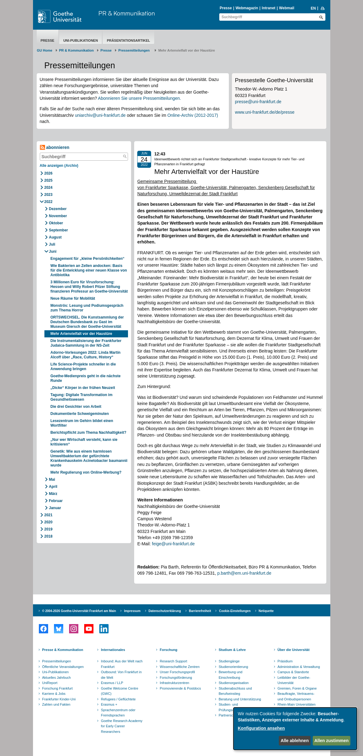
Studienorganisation (234, 683)
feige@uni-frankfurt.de (173, 543)
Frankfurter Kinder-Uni (59, 699)
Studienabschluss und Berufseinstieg (235, 691)
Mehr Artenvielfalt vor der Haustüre (81, 334)
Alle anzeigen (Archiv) (59, 165)
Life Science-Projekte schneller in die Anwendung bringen (83, 366)
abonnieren (54, 147)
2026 (48, 173)
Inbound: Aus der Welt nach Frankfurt (121, 664)
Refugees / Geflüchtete (118, 699)
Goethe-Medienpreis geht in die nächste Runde (86, 378)
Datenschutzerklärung (165, 611)
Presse (226, 8)
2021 (48, 515)
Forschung (168, 650)
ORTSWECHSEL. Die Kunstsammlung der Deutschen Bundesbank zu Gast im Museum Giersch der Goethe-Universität (87, 322)
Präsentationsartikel (128, 40)
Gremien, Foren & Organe (297, 688)
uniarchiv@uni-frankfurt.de (100, 115)
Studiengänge (229, 661)
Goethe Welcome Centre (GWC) (119, 691)
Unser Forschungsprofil (177, 672)
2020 (48, 522)
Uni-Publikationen (80, 40)
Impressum (132, 611)
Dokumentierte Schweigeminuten (81, 414)
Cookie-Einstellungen (234, 611)
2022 (48, 202)
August (55, 237)
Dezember (58, 209)
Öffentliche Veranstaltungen (63, 667)
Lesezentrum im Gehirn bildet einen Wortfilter (82, 423)
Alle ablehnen (295, 740)
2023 (48, 194)
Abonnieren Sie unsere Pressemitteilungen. (139, 98)
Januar (55, 508)
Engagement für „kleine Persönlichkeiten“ (88, 258)
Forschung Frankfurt (57, 688)
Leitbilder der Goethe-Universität (294, 680)
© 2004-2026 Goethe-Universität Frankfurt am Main (79, 611)
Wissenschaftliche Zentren (180, 667)
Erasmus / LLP (112, 683)
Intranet (268, 8)
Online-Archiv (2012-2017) (192, 115)
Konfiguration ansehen (261, 728)
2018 (48, 536)
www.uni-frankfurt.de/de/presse (265, 112)
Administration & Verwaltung (299, 667)
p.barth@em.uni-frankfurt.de (244, 573)
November (58, 216)
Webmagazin (247, 8)
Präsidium (285, 661)
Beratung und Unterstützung (240, 699)
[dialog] (295, 728)
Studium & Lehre (232, 650)
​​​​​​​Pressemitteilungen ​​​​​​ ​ (135, 50)
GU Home (44, 50)
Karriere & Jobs (54, 693)
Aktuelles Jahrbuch (56, 677)
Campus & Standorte (293, 672)
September (58, 230)
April (53, 486)
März (53, 494)
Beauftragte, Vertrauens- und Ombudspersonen (296, 696)
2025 (48, 180)
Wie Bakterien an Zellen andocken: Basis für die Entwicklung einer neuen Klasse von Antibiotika (89, 270)
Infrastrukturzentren (174, 683)
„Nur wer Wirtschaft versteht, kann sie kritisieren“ (84, 441)
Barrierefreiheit (200, 611)
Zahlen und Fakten (56, 704)
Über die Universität (294, 650)
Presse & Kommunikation (62, 650)
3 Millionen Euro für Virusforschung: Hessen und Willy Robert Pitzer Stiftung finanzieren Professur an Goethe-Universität (89, 287)
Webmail (286, 8)
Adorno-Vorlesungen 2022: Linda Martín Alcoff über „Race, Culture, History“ (86, 354)
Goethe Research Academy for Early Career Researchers (121, 726)
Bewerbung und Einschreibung (230, 674)
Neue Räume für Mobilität (73, 298)
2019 (48, 529)
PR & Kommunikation (126, 13)
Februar (56, 501)
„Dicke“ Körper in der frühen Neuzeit (83, 388)
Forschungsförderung (176, 677)
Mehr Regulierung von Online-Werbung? (86, 472)
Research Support (173, 661)
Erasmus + (109, 704)
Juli (52, 244)
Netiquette (266, 611)
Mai (52, 479)
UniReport (50, 683)
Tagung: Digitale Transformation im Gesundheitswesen (82, 397)
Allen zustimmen (331, 740)
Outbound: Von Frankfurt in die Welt (121, 674)
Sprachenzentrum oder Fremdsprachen (118, 712)
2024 (48, 187)
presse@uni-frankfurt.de (258, 101)
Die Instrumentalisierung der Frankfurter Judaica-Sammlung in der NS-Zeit (86, 343)
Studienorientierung (233, 667)
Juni (53, 251)
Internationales (113, 650)
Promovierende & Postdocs (180, 688)
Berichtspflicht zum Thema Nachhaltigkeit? (88, 432)
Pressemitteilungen (56, 661)
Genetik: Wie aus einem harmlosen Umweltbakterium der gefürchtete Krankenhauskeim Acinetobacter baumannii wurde (89, 458)
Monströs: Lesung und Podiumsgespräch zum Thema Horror (87, 307)
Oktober (56, 223)
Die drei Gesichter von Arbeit (76, 406)
